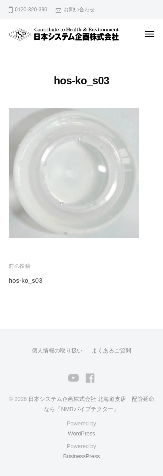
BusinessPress (81, 456)
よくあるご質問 (111, 350)
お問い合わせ (79, 10)
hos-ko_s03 (26, 280)
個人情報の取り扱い (57, 350)
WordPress (81, 433)
